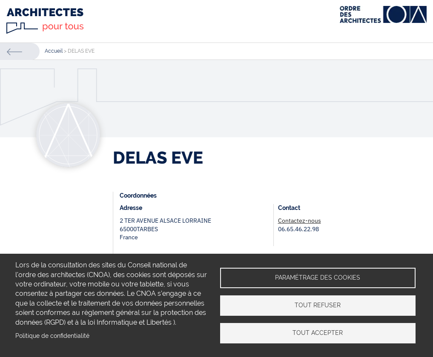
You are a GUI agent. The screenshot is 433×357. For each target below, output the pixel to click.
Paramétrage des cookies (317, 277)
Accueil (54, 51)
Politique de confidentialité (52, 335)
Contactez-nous (299, 220)
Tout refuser (318, 305)
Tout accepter (317, 332)
